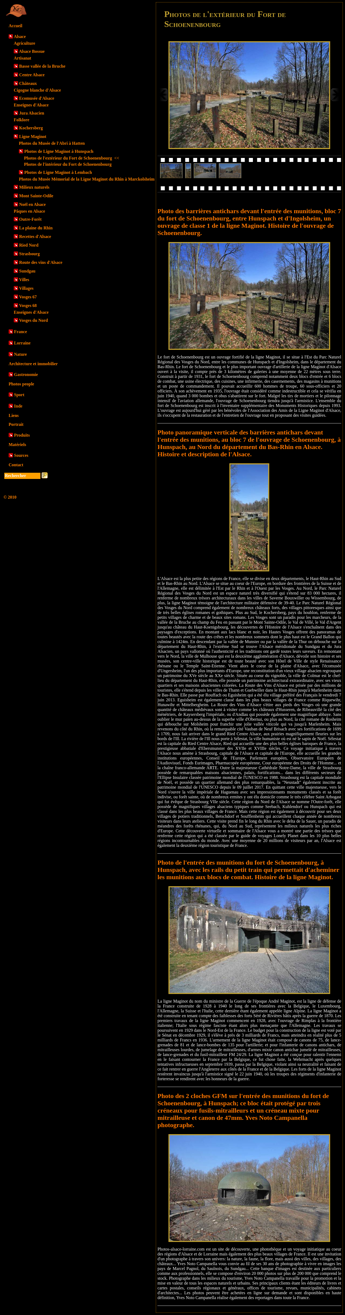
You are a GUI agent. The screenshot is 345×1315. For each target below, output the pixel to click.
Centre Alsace (31, 75)
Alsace (20, 36)
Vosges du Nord (33, 320)
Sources (21, 455)
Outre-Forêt (30, 219)
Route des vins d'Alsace (40, 262)
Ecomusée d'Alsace (36, 98)
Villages (26, 288)
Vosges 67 (28, 297)
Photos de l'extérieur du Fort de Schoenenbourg (71, 158)
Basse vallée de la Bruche (42, 66)
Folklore (21, 120)
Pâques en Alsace (29, 211)
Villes (24, 279)
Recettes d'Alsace (35, 236)
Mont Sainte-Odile (36, 196)
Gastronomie (26, 374)
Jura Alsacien (31, 113)
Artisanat (22, 58)
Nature (20, 354)
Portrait (16, 424)
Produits (22, 435)
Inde (18, 406)
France (20, 331)
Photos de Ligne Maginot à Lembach (58, 172)
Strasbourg (29, 253)
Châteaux (28, 83)
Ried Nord (29, 245)
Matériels (17, 444)
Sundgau (27, 271)
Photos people (21, 384)
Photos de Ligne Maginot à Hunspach (58, 151)
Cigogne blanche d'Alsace (37, 90)
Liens (14, 415)
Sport (19, 394)
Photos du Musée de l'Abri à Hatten (52, 143)
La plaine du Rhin (36, 228)
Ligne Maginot (32, 136)
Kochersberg (31, 128)
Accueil (15, 25)
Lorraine (22, 343)
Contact (16, 465)
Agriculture (24, 43)
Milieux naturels (34, 187)
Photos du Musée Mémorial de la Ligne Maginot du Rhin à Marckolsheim (86, 179)
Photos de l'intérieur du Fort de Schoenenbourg (68, 164)
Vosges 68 (28, 305)
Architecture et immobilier (33, 363)
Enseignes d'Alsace (31, 105)
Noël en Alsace (32, 204)
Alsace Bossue (32, 51)
